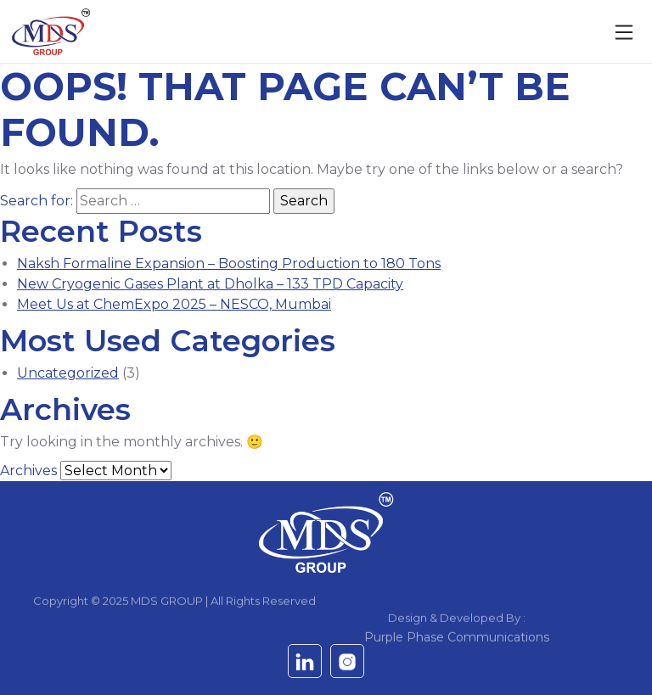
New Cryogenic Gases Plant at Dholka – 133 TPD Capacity (210, 284)
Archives (28, 470)
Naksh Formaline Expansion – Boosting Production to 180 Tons (229, 263)
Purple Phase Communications (456, 645)
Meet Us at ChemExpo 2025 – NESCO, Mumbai (174, 304)
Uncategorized (68, 373)
